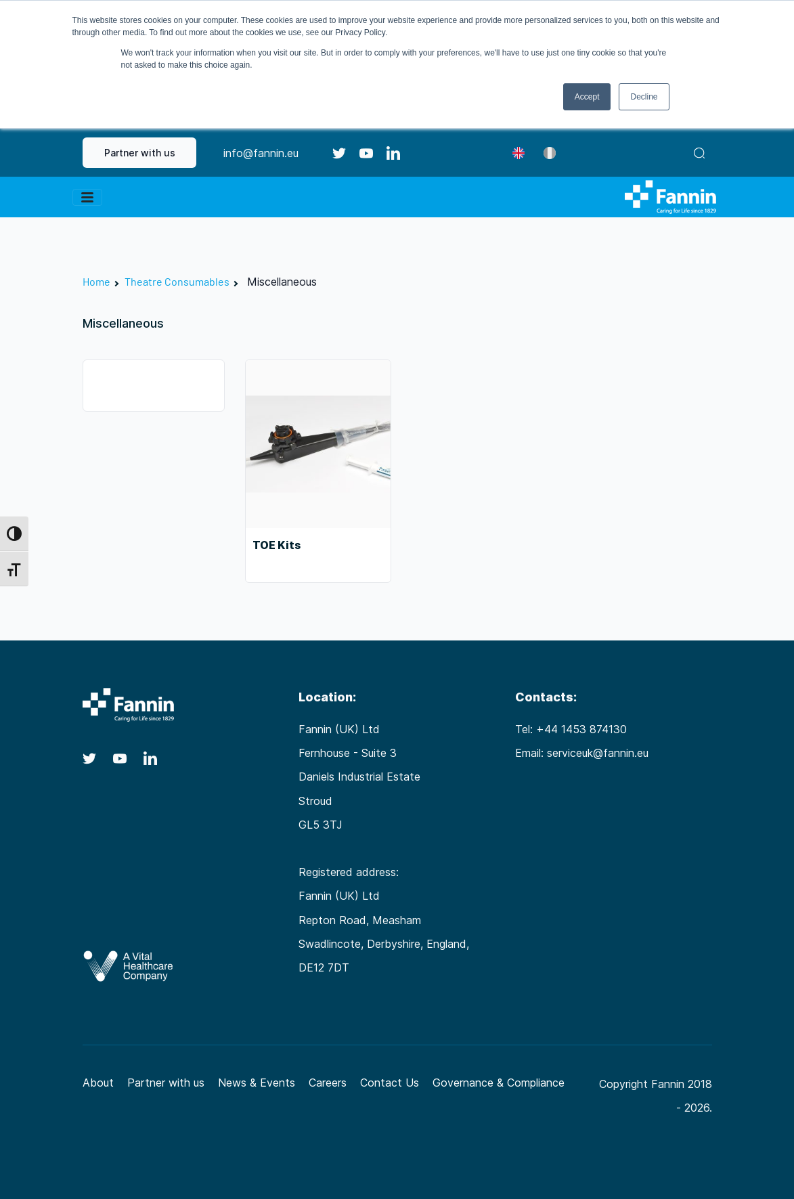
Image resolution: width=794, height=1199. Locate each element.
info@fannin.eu (261, 153)
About (98, 1082)
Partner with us (139, 152)
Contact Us (389, 1082)
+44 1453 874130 (581, 729)
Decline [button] (643, 97)
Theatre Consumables (177, 281)
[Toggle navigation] (87, 197)
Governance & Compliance (499, 1082)
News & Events (256, 1082)
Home (96, 281)
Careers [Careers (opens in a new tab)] (328, 1082)
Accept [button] (587, 97)
